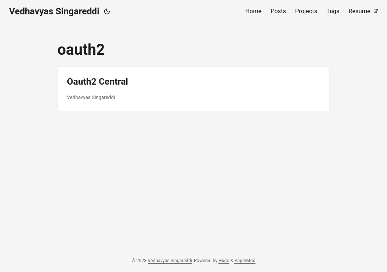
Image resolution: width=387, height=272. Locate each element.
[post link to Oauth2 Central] (193, 89)
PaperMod (244, 260)
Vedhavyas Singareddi (54, 11)
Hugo (223, 260)
